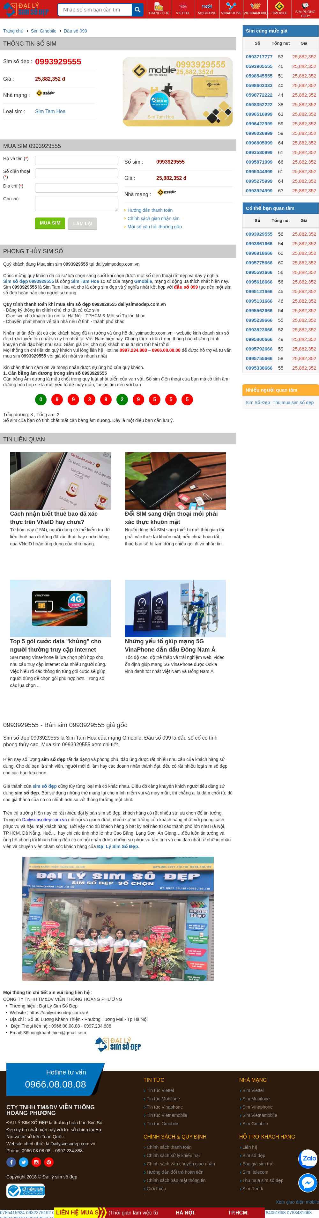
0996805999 (259, 142)
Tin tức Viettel (160, 1090)
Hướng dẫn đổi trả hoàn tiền (175, 1172)
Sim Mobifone (256, 1098)
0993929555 (259, 234)
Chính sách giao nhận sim (154, 218)
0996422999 (259, 123)
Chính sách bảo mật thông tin (176, 1180)
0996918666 (259, 253)
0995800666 (259, 339)
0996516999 (259, 114)
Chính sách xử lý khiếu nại (173, 1155)
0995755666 (259, 358)
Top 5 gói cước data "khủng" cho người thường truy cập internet (55, 645)
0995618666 (259, 281)
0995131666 (259, 301)
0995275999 (259, 181)
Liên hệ (249, 1147)
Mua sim (50, 222)
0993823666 (259, 329)
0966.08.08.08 (55, 1084)
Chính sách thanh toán (169, 1147)
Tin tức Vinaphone (165, 1107)
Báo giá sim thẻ (257, 1163)
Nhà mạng (253, 1080)
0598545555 (259, 75)
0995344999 (259, 171)
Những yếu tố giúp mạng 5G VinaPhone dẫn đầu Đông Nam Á (170, 645)
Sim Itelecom (255, 1172)
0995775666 (259, 262)
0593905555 (259, 66)
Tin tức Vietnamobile (167, 1115)
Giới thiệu (156, 1188)
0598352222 (259, 104)
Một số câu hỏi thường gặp (155, 226)
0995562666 (259, 310)
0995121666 (259, 291)
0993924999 (259, 190)
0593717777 (259, 56)
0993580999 (259, 152)
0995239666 (259, 320)
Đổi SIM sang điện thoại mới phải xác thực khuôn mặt (171, 518)
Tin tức (154, 1080)
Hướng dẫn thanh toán (150, 210)
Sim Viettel (253, 1090)
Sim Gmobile (255, 1123)
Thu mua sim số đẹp (293, 402)
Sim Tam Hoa (50, 111)
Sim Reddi (252, 1188)
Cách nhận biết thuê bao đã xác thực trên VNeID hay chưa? (54, 518)
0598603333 (259, 85)
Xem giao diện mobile (297, 1202)
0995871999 (259, 162)
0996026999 (259, 133)
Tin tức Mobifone (163, 1098)
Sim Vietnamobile (259, 1115)
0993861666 (259, 243)
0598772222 (259, 95)
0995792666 (259, 348)
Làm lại (82, 223)
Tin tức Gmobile (162, 1123)
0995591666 (259, 272)
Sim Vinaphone (257, 1107)
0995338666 (259, 368)
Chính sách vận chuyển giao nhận (181, 1163)
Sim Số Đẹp (258, 402)
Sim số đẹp (253, 1155)
